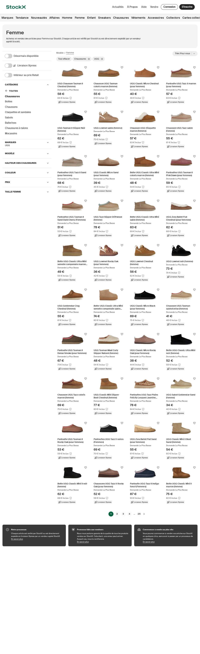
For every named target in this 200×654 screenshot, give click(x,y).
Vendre (154, 6)
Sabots (9, 117)
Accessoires (156, 18)
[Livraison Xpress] (28, 65)
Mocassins (11, 133)
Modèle (60, 52)
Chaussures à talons (16, 128)
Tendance (22, 18)
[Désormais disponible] (28, 56)
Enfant (91, 18)
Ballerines (10, 122)
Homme (67, 18)
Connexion (169, 6)
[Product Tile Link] (72, 84)
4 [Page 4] (129, 513)
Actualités (117, 6)
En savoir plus (37, 539)
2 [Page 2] (117, 513)
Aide (144, 6)
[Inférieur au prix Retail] (28, 75)
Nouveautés (39, 18)
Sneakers (104, 18)
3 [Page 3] (123, 513)
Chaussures (121, 18)
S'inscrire (187, 6)
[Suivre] (86, 67)
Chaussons (11, 107)
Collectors (173, 18)
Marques (7, 18)
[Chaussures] (26, 91)
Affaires (54, 18)
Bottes (8, 101)
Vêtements (138, 18)
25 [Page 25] (139, 513)
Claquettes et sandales (18, 112)
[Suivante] (144, 514)
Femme (80, 18)
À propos (133, 7)
